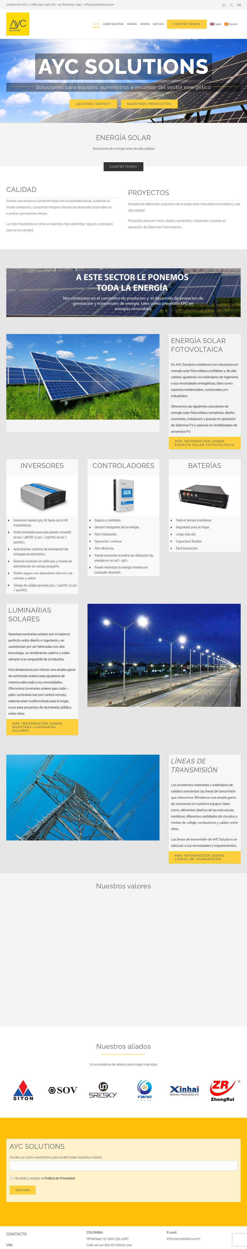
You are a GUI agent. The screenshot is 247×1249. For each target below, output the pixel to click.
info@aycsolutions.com (99, 4)
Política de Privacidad (59, 1178)
